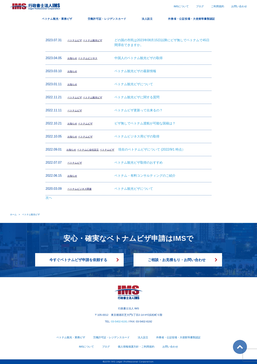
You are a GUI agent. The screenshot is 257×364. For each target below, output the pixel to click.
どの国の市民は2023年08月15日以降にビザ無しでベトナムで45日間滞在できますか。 (161, 42)
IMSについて (181, 6)
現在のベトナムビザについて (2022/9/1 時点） (151, 149)
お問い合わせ (239, 6)
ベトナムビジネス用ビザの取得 (136, 136)
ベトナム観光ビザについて (133, 84)
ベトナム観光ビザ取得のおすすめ (138, 162)
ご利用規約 (217, 6)
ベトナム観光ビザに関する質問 (136, 97)
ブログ (200, 6)
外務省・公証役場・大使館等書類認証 (199, 18)
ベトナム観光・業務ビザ (48, 18)
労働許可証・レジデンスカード (104, 18)
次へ (49, 197)
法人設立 (149, 18)
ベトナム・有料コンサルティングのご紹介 (144, 175)
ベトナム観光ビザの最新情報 (135, 71)
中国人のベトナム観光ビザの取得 (138, 58)
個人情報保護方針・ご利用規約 (136, 346)
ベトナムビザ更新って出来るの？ (138, 110)
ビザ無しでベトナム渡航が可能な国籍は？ (144, 123)
